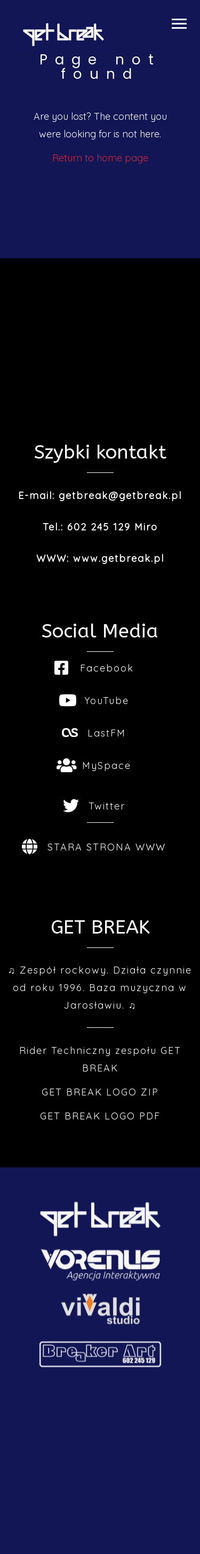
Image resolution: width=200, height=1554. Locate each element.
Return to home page (100, 158)
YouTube (94, 700)
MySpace (94, 765)
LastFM (94, 733)
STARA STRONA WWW (94, 847)
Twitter (94, 806)
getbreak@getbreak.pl (120, 495)
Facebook (94, 668)
